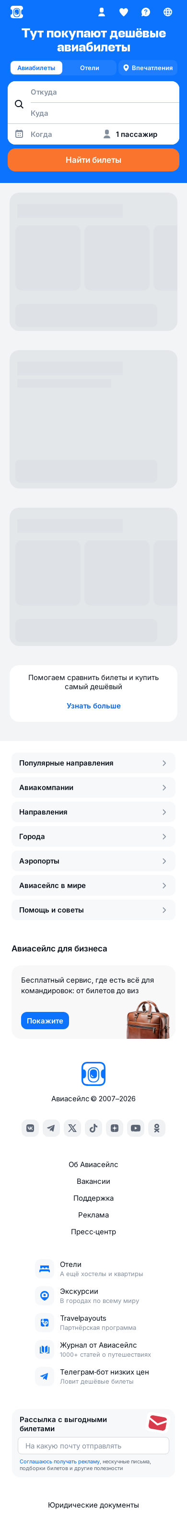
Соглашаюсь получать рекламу (60, 1461)
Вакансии (93, 1181)
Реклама (93, 1214)
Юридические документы (93, 1504)
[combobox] (93, 91)
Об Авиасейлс (93, 1164)
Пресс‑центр (94, 1231)
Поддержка (93, 1198)
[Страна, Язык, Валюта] (167, 12)
